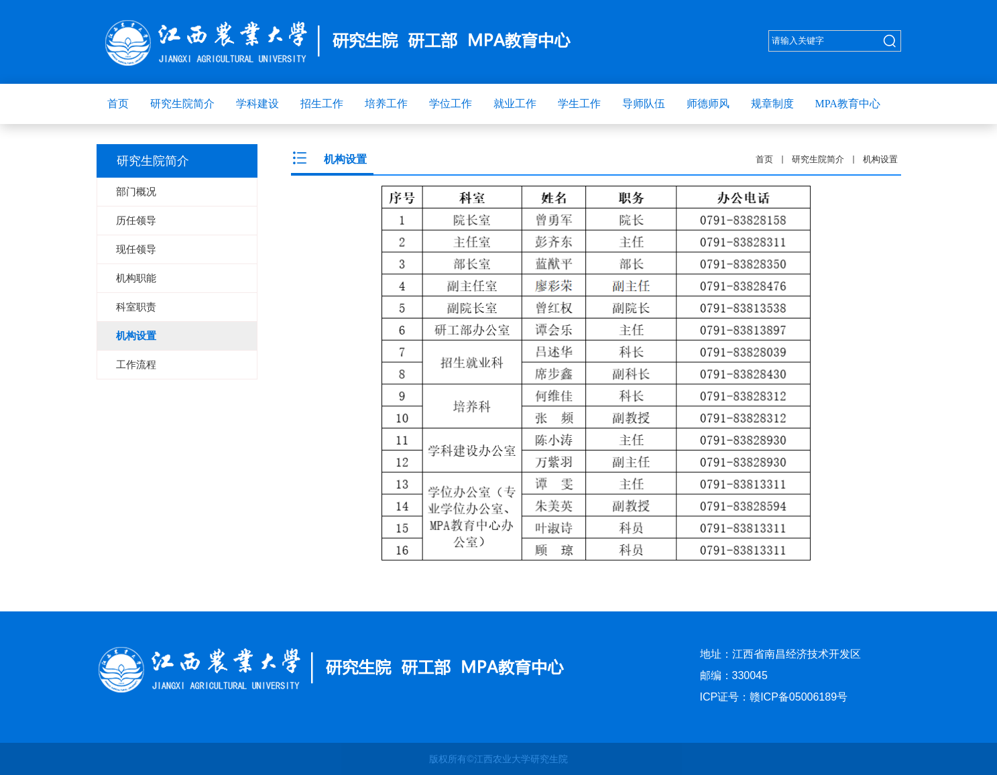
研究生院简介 (818, 159)
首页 (764, 159)
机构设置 (880, 159)
